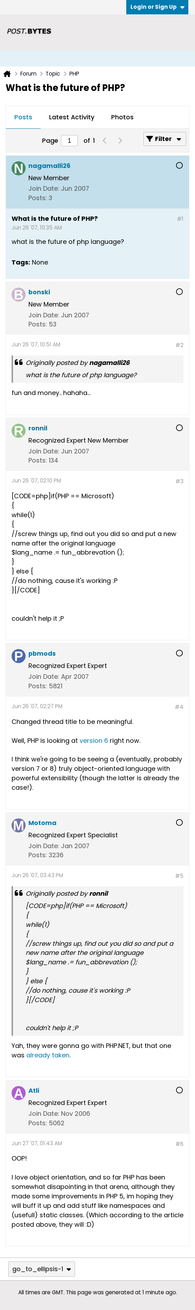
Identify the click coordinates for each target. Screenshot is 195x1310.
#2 (179, 345)
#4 (179, 707)
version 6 (94, 740)
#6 (179, 1144)
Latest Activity (71, 117)
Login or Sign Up (157, 6)
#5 (179, 876)
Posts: (37, 197)
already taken (47, 1055)
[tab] (23, 117)
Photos (122, 117)
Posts (23, 117)
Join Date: (43, 188)
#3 (179, 481)
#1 (180, 219)
